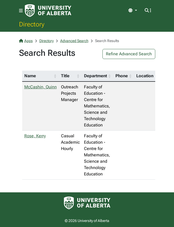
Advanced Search (74, 41)
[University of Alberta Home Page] (48, 10)
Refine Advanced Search (129, 53)
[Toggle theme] (132, 11)
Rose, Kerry (35, 135)
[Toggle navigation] (21, 10)
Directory (31, 24)
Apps (26, 41)
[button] (55, 76)
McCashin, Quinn (40, 86)
